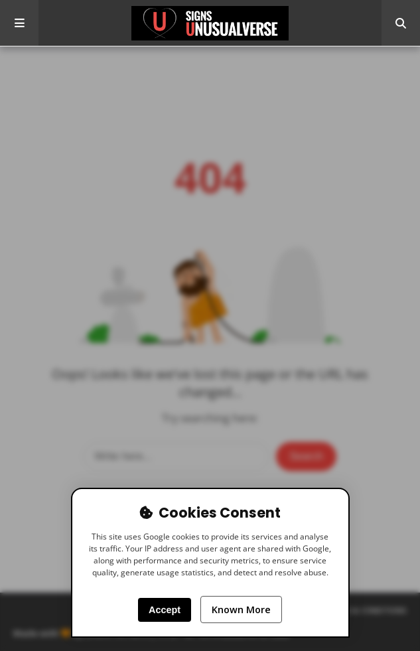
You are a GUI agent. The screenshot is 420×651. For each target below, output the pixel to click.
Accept (164, 610)
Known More (241, 609)
